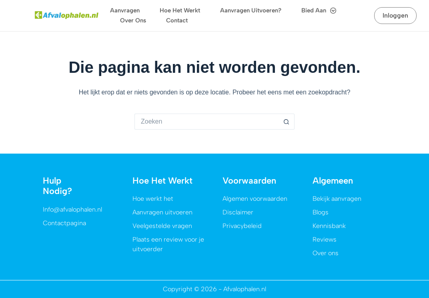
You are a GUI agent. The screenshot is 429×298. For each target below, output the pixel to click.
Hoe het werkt (180, 10)
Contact (177, 20)
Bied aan (318, 11)
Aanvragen (125, 10)
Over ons (133, 20)
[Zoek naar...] (206, 122)
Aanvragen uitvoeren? (250, 10)
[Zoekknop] (287, 122)
